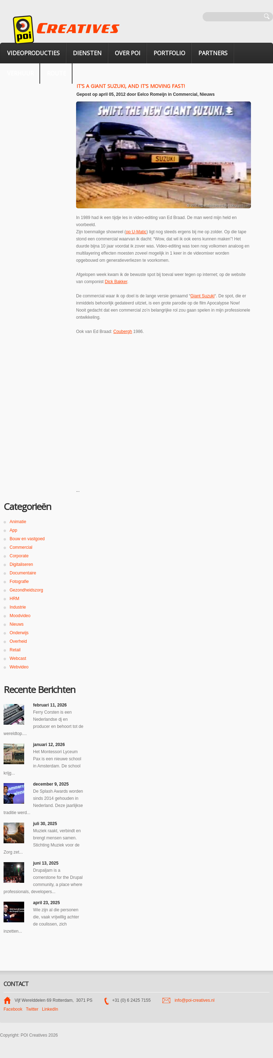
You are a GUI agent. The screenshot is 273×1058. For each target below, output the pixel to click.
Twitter (32, 1009)
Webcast (18, 658)
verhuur (20, 73)
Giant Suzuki (203, 295)
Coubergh (122, 331)
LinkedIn (50, 1009)
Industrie (18, 607)
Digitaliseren (21, 564)
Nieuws (207, 94)
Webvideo (19, 666)
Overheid (18, 641)
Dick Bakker (116, 281)
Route (56, 73)
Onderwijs (19, 632)
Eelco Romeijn (152, 94)
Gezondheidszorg (26, 590)
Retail (15, 649)
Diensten (87, 53)
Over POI (127, 53)
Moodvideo (20, 615)
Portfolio (169, 53)
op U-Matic (136, 231)
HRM (14, 598)
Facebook (13, 1009)
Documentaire (23, 572)
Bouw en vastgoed (27, 538)
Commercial (185, 94)
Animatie (18, 521)
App (13, 530)
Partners (213, 53)
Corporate (19, 555)
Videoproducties (33, 53)
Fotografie (19, 581)
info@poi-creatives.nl (194, 1000)
